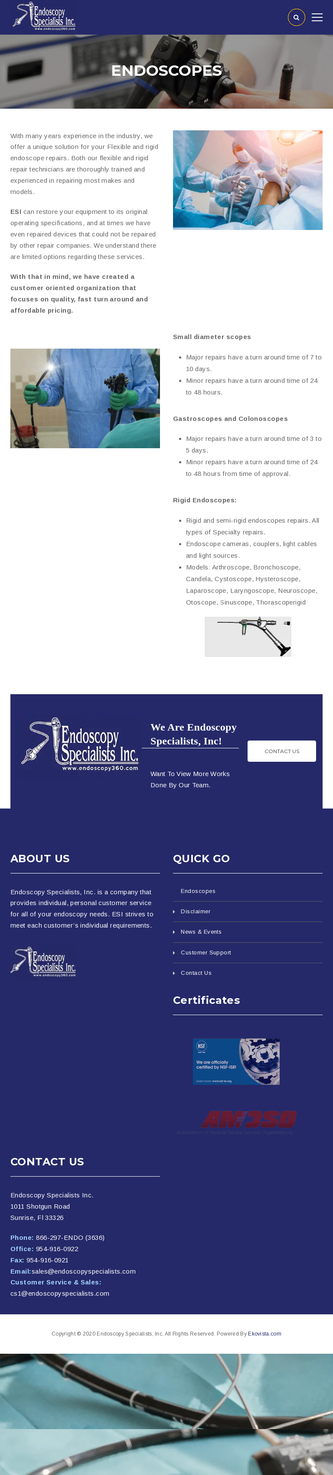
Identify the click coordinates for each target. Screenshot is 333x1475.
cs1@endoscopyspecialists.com (60, 1293)
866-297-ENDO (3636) (70, 1237)
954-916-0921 (47, 1260)
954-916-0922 (57, 1248)
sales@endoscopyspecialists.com (84, 1271)
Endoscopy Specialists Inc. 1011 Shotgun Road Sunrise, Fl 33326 (52, 1206)
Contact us (281, 751)
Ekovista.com (264, 1334)
